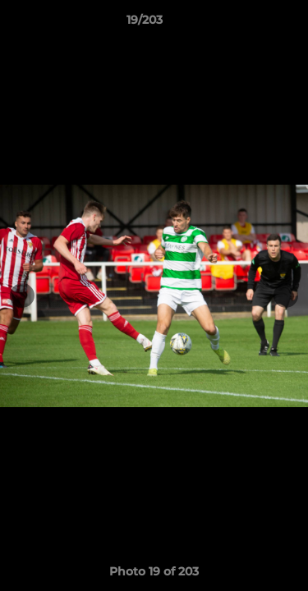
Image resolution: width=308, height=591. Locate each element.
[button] (249, 23)
